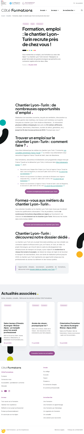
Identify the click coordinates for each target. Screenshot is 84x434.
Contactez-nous (6, 379)
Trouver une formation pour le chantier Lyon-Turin (42, 226)
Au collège (46, 371)
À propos (4, 376)
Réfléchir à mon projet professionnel (12, 408)
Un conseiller (47, 414)
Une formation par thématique (52, 408)
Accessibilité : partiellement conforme (12, 383)
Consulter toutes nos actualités (42, 353)
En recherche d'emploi (50, 384)
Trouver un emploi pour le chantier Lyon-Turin (42, 193)
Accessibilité (79, 3)
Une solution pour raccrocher (52, 418)
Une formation (47, 401)
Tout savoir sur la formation (9, 401)
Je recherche (68, 10)
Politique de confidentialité (75, 429)
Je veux (54, 10)
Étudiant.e (46, 381)
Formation (26, 24)
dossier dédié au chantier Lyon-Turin (42, 271)
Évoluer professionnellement (9, 411)
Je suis (42, 10)
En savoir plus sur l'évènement (53, 187)
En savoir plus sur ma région (9, 414)
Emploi (32, 24)
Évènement (40, 24)
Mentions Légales (59, 429)
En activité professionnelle (51, 388)
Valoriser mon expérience (8, 405)
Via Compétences (24, 429)
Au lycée (45, 375)
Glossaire (4, 386)
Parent (45, 378)
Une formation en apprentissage (53, 405)
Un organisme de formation (51, 411)
